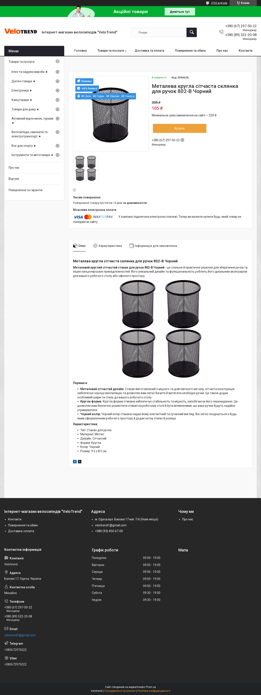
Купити (179, 128)
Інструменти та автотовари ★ (33, 155)
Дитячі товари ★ (24, 81)
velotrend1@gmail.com (111, 525)
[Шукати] (191, 32)
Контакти (245, 50)
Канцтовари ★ (22, 100)
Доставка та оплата (149, 50)
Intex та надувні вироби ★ (30, 72)
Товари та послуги (110, 50)
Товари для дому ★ (25, 109)
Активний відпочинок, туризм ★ (32, 121)
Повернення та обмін (190, 50)
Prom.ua (151, 687)
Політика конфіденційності (154, 690)
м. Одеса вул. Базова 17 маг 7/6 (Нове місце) (126, 519)
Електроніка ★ (22, 90)
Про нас (222, 50)
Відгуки (14, 178)
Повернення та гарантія (25, 190)
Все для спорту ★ (24, 145)
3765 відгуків (219, 3)
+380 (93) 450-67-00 (109, 531)
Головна (80, 50)
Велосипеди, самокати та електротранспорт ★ (30, 134)
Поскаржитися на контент (120, 690)
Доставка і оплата (21, 531)
